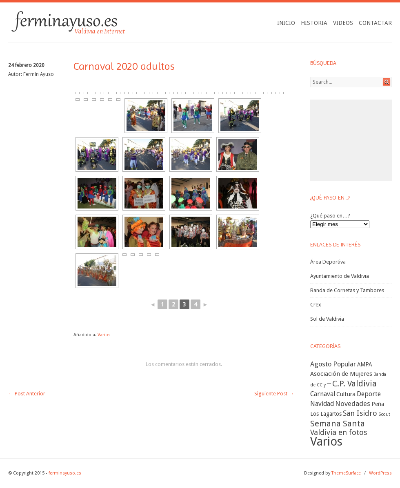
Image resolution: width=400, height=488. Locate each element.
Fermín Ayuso (38, 74)
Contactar (375, 23)
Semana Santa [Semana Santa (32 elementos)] (337, 423)
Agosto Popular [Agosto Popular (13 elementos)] (333, 364)
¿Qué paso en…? (330, 216)
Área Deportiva (328, 262)
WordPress (380, 473)
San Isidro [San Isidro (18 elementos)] (360, 413)
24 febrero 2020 (26, 65)
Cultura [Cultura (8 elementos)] (346, 394)
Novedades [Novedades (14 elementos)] (352, 403)
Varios (104, 334)
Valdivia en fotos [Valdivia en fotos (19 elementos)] (338, 432)
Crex (315, 305)
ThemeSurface (346, 473)
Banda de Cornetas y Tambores (347, 290)
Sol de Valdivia (327, 319)
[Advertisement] (351, 140)
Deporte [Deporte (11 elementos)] (369, 394)
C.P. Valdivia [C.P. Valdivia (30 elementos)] (354, 383)
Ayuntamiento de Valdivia (339, 276)
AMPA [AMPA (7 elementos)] (364, 364)
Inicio (286, 23)
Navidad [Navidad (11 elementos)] (322, 404)
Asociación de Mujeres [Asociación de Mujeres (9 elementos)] (341, 373)
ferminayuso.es (65, 473)
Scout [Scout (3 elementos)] (384, 414)
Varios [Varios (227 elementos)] (326, 441)
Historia (314, 23)
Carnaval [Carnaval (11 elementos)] (322, 394)
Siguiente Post (274, 393)
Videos (343, 23)
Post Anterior (26, 393)
